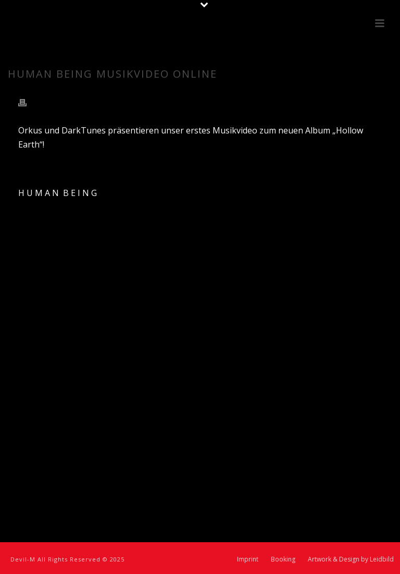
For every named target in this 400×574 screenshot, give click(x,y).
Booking (283, 559)
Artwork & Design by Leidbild (351, 559)
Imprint (247, 559)
